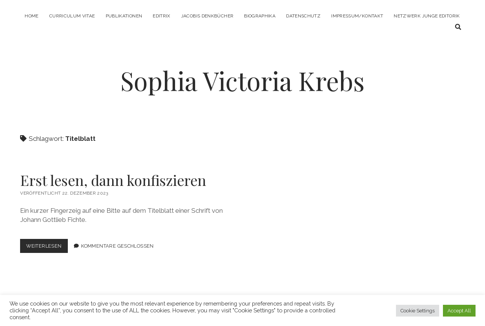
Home (31, 16)
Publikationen (124, 16)
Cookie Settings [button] (418, 311)
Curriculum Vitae (72, 16)
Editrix (162, 16)
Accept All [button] (459, 311)
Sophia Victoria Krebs (242, 80)
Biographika (259, 16)
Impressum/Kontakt (357, 16)
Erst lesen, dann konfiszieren (113, 180)
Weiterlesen (46, 247)
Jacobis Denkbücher (207, 16)
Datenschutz (303, 16)
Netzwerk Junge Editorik (427, 16)
